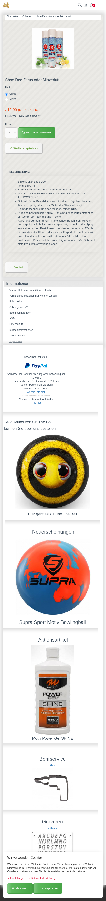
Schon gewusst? (18, 307)
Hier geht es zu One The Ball (52, 514)
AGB (12, 318)
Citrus (11, 94)
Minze (11, 99)
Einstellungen (16, 878)
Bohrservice (15, 301)
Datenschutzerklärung (41, 878)
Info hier (36, 402)
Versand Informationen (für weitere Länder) (33, 295)
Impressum (15, 341)
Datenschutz (16, 324)
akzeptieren (48, 888)
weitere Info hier (36, 392)
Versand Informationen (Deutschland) (30, 290)
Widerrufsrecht (17, 335)
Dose (8, 124)
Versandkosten (32, 115)
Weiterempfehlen (24, 148)
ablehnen (20, 888)
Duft (7, 86)
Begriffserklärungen (20, 312)
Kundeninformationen (21, 330)
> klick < (52, 765)
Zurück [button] (17, 267)
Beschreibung (19, 172)
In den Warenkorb (36, 132)
